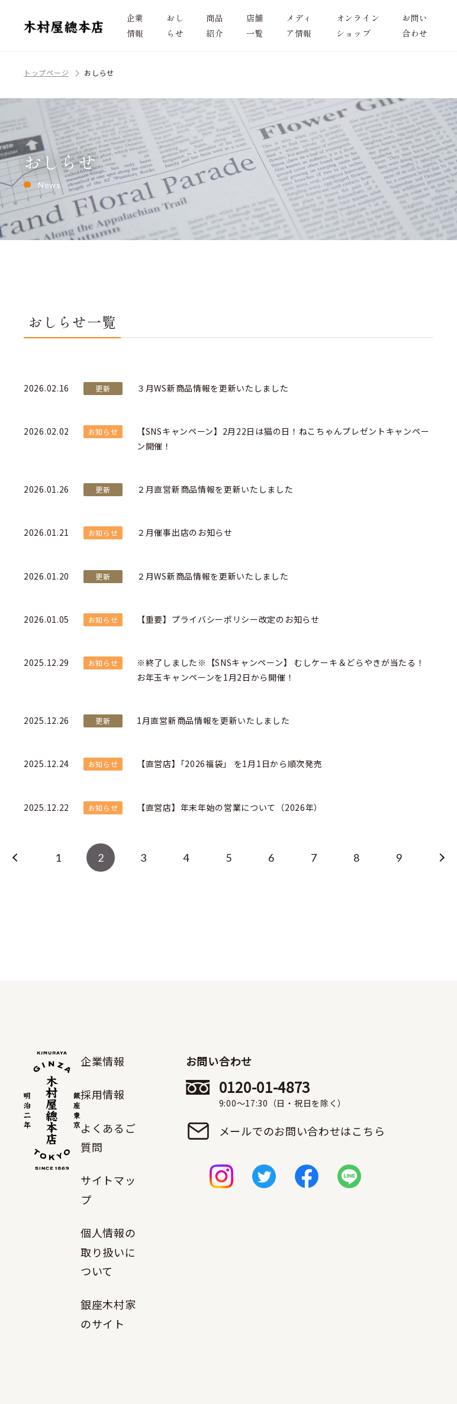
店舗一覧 (254, 25)
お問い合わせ (415, 25)
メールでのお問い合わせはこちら (302, 1130)
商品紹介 (214, 25)
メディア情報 (299, 25)
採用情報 (103, 1094)
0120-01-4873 (302, 1093)
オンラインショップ (358, 25)
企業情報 (135, 25)
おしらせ (175, 25)
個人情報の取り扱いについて (108, 1252)
